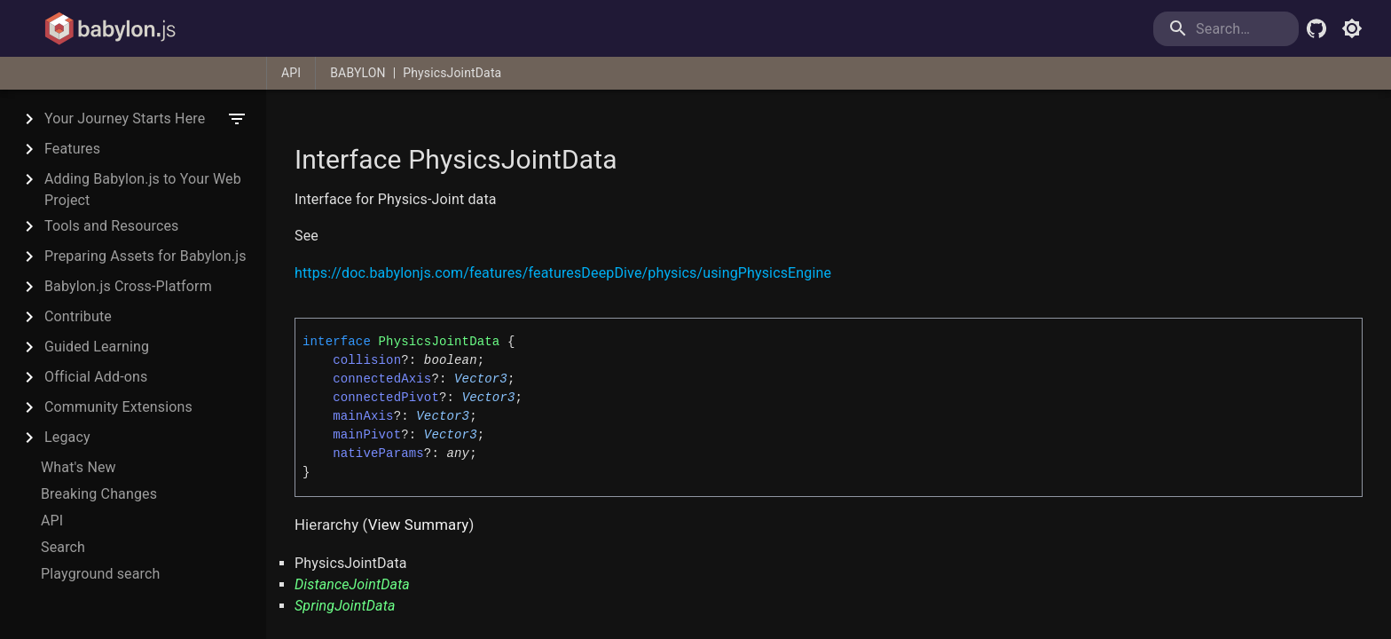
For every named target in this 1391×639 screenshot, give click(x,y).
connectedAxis (382, 379)
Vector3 (480, 379)
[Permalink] (329, 237)
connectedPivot (386, 397)
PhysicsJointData (452, 73)
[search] (1226, 29)
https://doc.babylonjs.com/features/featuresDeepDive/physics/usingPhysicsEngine (563, 272)
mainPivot (367, 435)
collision (367, 360)
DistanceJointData (352, 584)
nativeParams (378, 453)
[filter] (237, 119)
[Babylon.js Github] (1316, 28)
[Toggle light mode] (1352, 28)
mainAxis (363, 416)
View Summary (418, 524)
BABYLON (357, 73)
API (291, 73)
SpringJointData (345, 605)
